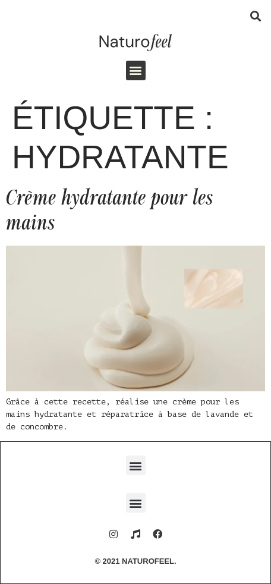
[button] (255, 16)
